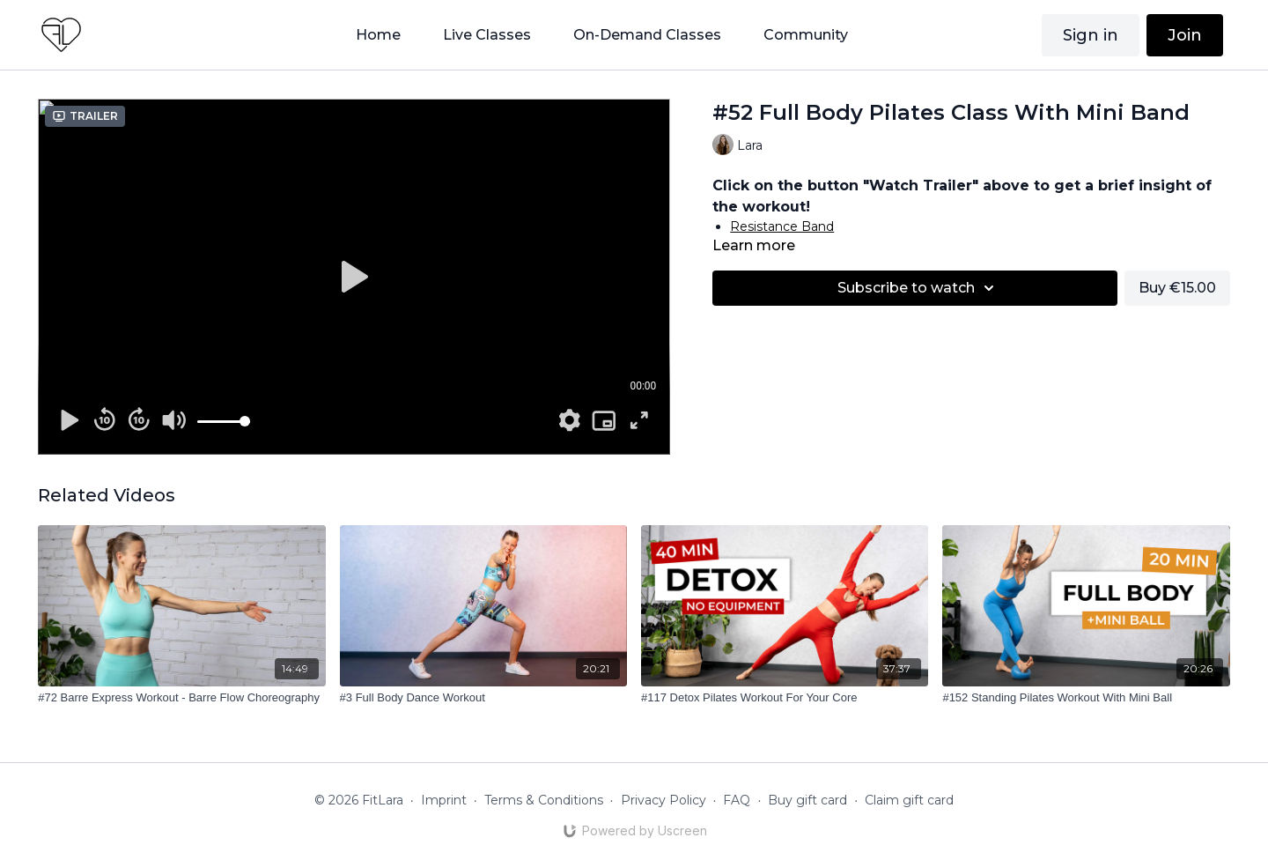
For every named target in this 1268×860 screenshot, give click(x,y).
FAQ (736, 800)
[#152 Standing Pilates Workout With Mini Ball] (1085, 698)
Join (1185, 35)
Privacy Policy (663, 800)
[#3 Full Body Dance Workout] (483, 698)
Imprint (444, 800)
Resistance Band (782, 226)
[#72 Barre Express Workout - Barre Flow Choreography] (181, 698)
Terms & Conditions (543, 800)
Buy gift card (807, 800)
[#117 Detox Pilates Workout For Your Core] (784, 698)
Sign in (1090, 35)
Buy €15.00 (1177, 287)
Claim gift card (909, 800)
